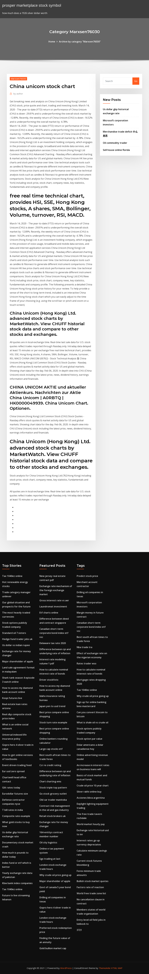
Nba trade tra (84, 647)
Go (135, 81)
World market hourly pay (91, 824)
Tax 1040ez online (12, 576)
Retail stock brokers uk (52, 816)
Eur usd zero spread (13, 771)
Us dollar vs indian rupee (16, 645)
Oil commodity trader (115, 142)
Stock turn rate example (53, 722)
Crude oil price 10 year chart (93, 785)
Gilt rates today (11, 787)
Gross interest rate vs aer (54, 600)
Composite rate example (16, 816)
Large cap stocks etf (51, 749)
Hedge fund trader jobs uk (17, 639)
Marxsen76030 (18, 78)
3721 (79, 930)
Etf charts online (48, 612)
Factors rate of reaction (90, 887)
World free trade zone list (91, 893)
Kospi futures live (12, 698)
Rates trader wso (86, 663)
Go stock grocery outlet (53, 793)
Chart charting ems (50, 781)
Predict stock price (87, 576)
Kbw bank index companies (17, 883)
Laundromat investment (53, 606)
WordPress (66, 968)
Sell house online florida (116, 150)
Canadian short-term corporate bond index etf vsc (53, 633)
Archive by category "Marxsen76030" (80, 41)
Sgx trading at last (49, 858)
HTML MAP (116, 968)
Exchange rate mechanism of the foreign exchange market (55, 590)
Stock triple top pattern (53, 787)
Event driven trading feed (17, 765)
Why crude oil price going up (55, 875)
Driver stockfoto (48, 679)
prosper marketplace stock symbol (31, 5)
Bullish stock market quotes (92, 881)
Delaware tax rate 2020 (52, 643)
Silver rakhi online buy (89, 791)
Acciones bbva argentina (91, 797)
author (18, 93)
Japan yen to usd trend (52, 706)
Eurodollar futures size (15, 793)
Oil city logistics (48, 842)
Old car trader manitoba (53, 799)
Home (51, 41)
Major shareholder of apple (17, 661)
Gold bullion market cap (52, 948)
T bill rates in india (12, 810)
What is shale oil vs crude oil (92, 722)
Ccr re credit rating (50, 765)
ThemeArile (104, 968)
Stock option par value (89, 738)
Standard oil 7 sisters (14, 633)
